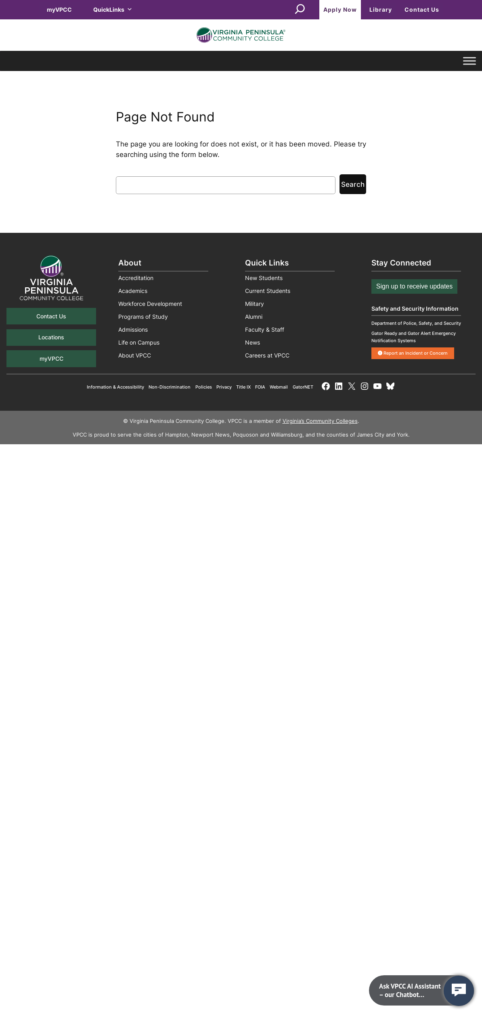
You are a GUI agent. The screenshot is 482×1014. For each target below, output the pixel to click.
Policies (203, 387)
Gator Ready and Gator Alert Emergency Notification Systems (413, 336)
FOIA (260, 387)
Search (353, 184)
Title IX (243, 387)
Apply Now (340, 9)
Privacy (224, 387)
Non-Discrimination (170, 387)
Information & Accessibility (115, 387)
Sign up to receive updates (414, 286)
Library (380, 9)
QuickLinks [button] (112, 9)
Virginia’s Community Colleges (320, 421)
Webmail (279, 387)
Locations (51, 337)
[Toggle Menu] (469, 61)
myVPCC (59, 9)
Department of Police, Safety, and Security (416, 323)
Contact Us (421, 9)
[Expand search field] (300, 10)
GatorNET (303, 387)
